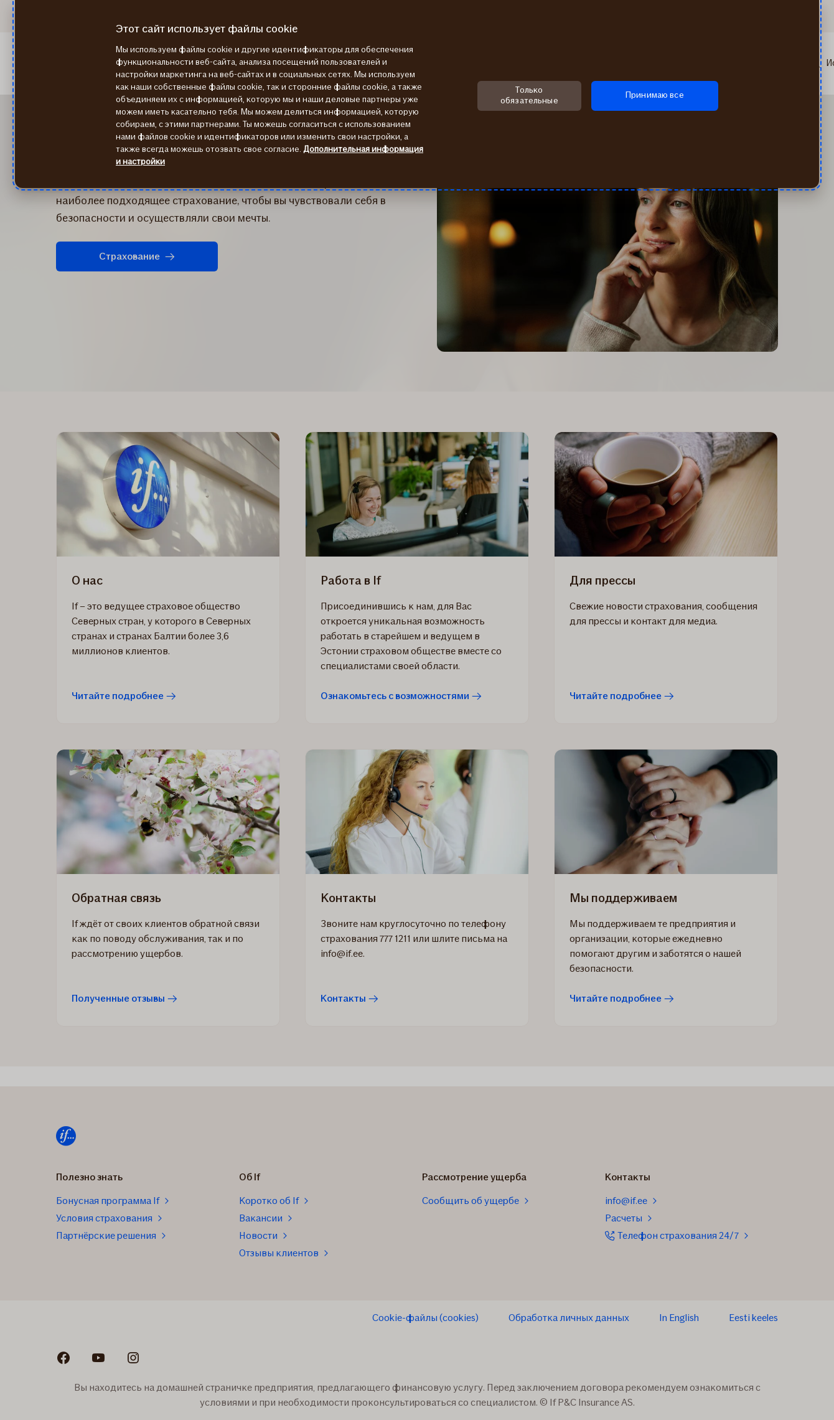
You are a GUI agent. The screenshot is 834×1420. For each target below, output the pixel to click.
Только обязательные (529, 95)
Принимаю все (655, 95)
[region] (417, 94)
